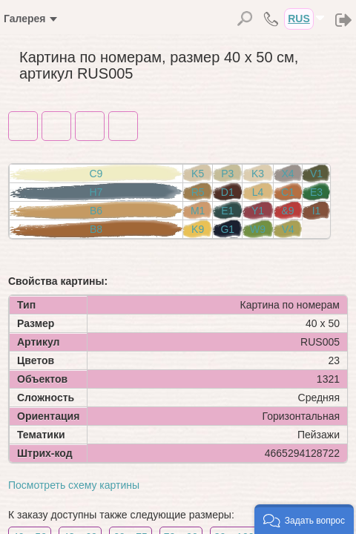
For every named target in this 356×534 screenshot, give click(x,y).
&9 (287, 211)
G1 (227, 229)
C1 (287, 192)
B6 (96, 211)
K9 (197, 229)
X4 (287, 173)
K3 (257, 173)
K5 (197, 173)
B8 (96, 229)
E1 (227, 211)
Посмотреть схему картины (73, 485)
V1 (316, 173)
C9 (96, 173)
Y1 (257, 211)
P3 (227, 173)
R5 (198, 192)
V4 (288, 229)
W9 (258, 229)
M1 (198, 211)
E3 (316, 192)
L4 (258, 192)
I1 (316, 211)
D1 (227, 192)
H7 (96, 192)
